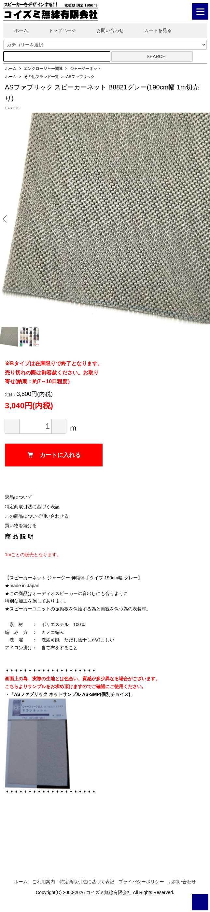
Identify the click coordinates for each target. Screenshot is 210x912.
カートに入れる (54, 455)
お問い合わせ (105, 30)
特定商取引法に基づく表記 (32, 506)
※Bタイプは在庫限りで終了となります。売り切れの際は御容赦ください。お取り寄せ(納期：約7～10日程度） (54, 372)
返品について (18, 497)
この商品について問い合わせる (37, 516)
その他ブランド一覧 (41, 76)
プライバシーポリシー (141, 881)
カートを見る (153, 30)
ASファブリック (80, 76)
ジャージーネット (85, 68)
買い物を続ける (21, 525)
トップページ (57, 30)
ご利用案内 (43, 881)
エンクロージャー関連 (43, 68)
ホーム (16, 30)
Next (202, 218)
